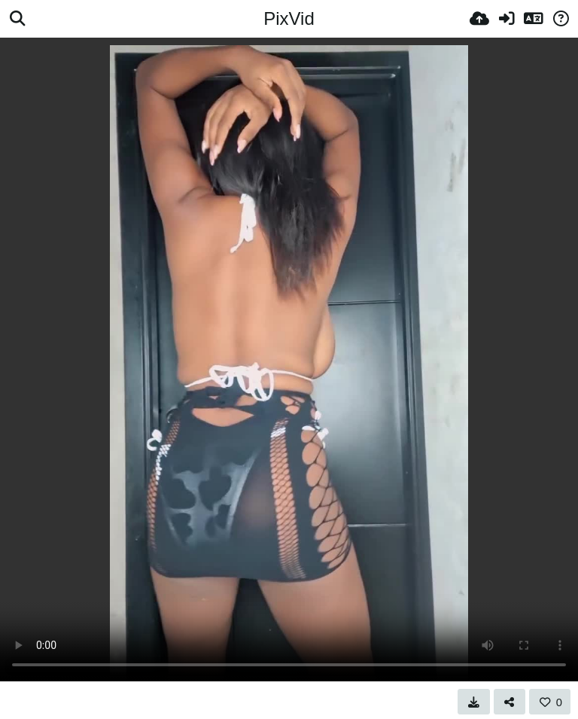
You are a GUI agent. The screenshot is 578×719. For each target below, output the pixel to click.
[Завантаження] (479, 19)
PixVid (289, 18)
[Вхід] (506, 19)
